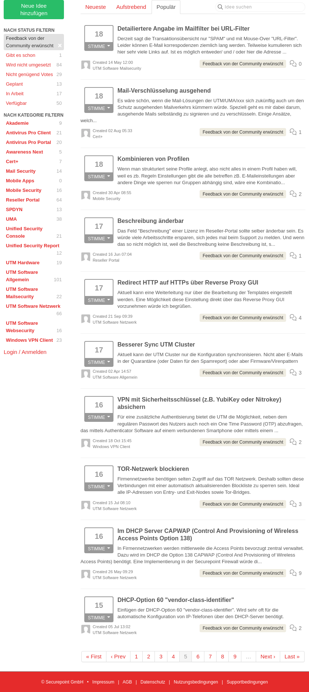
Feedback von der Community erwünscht (34, 42)
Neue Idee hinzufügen (33, 9)
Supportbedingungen (247, 682)
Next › (268, 656)
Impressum (103, 682)
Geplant (34, 84)
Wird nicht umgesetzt (34, 65)
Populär (166, 7)
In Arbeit (34, 93)
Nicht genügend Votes (34, 74)
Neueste (95, 7)
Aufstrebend (131, 7)
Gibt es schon (34, 55)
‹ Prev (118, 656)
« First (94, 656)
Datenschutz (152, 682)
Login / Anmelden (25, 352)
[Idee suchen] (260, 7)
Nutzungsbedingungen (196, 682)
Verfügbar (34, 103)
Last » (292, 656)
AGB (127, 682)
